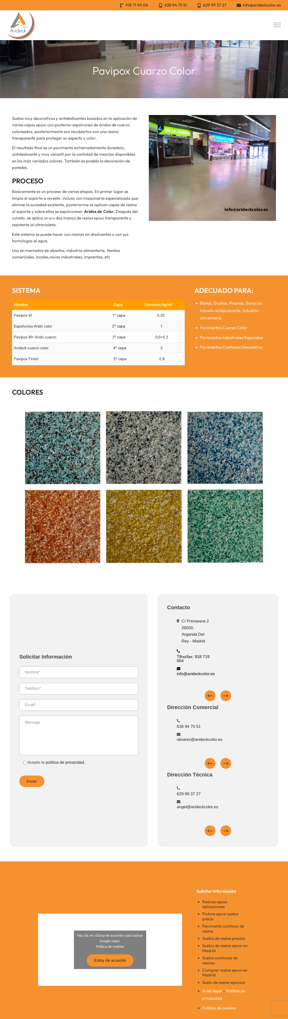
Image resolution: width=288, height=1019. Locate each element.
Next (235, 695)
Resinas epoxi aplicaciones (214, 904)
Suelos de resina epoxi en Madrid (225, 948)
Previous (220, 695)
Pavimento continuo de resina (223, 928)
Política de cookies (110, 947)
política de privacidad (60, 762)
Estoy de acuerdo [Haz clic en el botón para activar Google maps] (110, 960)
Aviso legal (212, 990)
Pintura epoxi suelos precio (220, 916)
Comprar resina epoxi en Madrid (224, 972)
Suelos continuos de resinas (220, 960)
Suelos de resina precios (223, 938)
